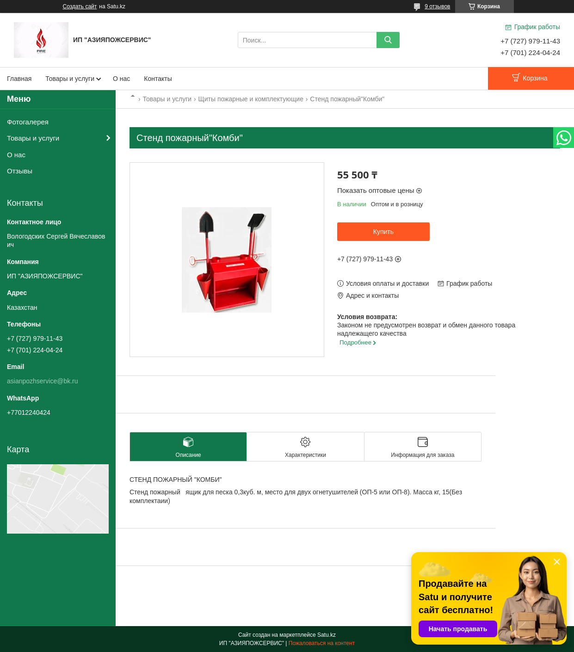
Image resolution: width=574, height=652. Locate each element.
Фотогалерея (28, 122)
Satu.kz (326, 635)
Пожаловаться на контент (322, 643)
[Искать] (388, 40)
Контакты (158, 78)
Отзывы (19, 171)
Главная (19, 78)
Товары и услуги (69, 78)
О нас (121, 78)
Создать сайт (80, 6)
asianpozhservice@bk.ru (42, 381)
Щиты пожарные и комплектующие (250, 99)
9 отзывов (437, 6)
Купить (383, 231)
